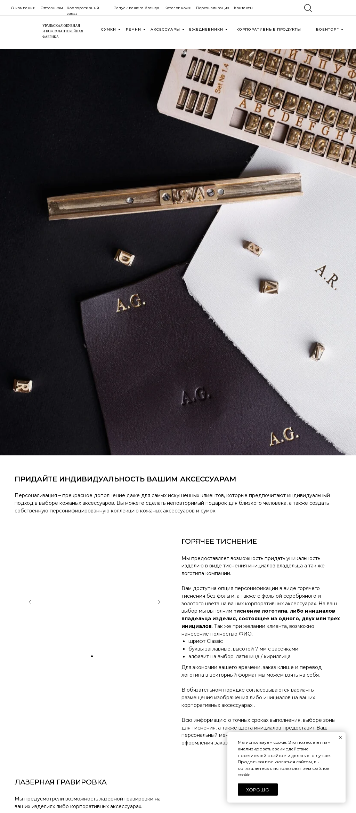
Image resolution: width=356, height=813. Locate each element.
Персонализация (212, 8)
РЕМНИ (133, 29)
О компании (23, 8)
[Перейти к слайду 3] (97, 656)
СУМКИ (108, 29)
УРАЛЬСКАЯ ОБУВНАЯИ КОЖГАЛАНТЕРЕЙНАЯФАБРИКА (62, 31)
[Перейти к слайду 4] (102, 656)
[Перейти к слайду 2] (92, 656)
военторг (327, 29)
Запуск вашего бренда (136, 8)
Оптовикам (52, 8)
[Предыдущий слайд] (30, 602)
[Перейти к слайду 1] (87, 656)
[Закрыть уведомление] (340, 737)
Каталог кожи (178, 8)
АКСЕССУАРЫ (165, 29)
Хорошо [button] (257, 789)
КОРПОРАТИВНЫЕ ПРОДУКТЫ (268, 29)
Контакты (243, 8)
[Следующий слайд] (159, 602)
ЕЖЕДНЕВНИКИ (206, 29)
